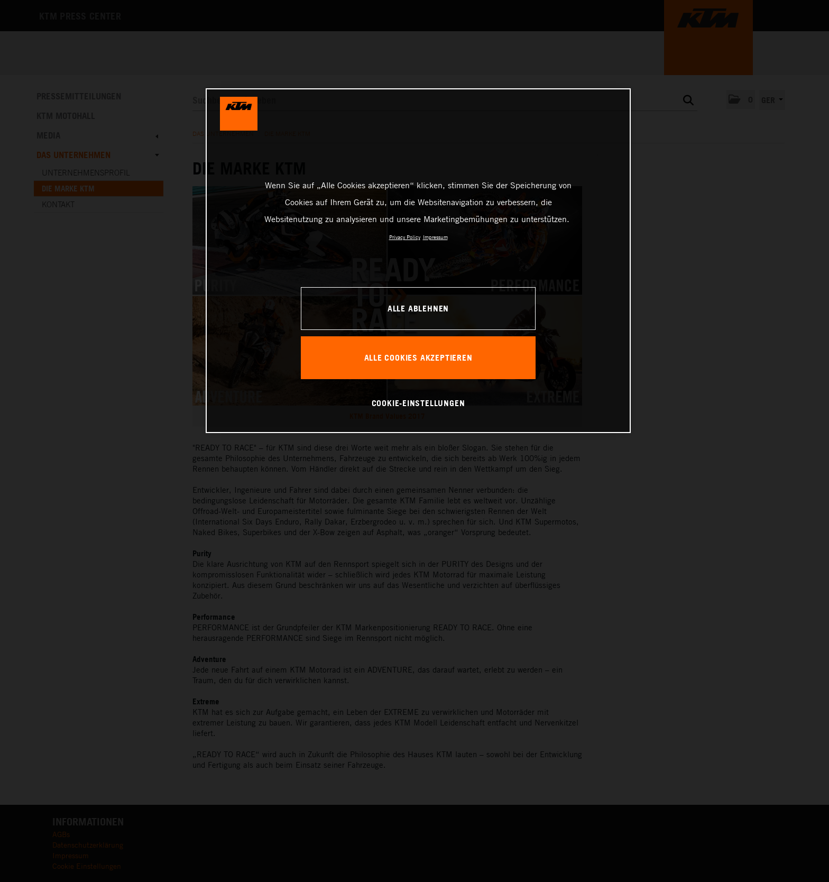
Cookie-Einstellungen (418, 403)
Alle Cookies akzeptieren (418, 357)
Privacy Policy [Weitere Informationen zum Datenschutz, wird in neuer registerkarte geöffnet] (404, 237)
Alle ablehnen (418, 308)
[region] (418, 260)
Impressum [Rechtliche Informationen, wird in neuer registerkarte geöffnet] (435, 237)
